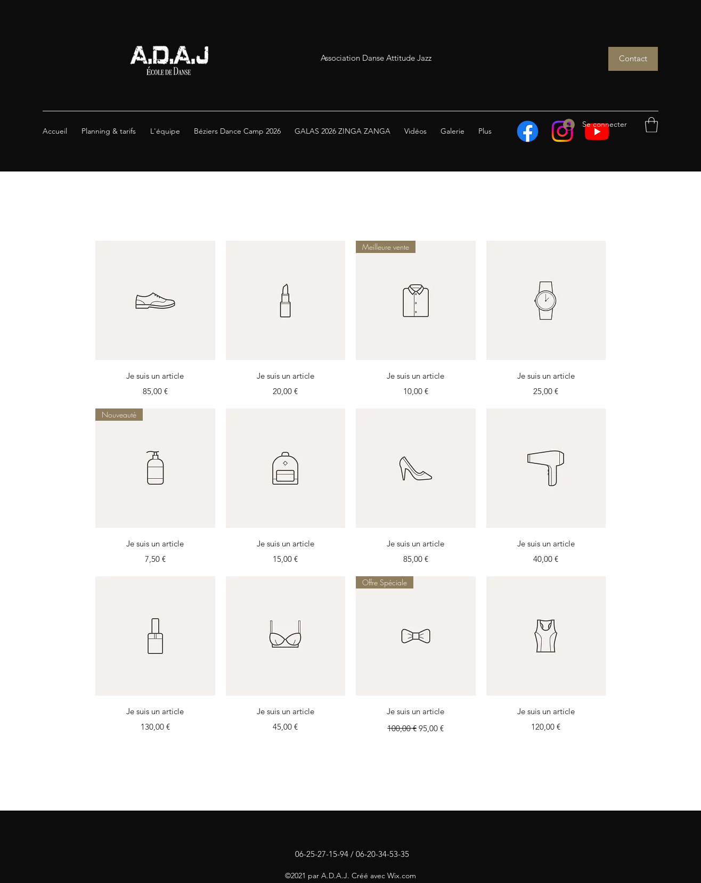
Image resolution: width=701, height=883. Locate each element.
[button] (651, 125)
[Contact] (633, 59)
